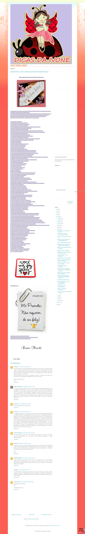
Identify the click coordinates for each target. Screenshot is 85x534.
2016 (57, 212)
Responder (16, 382)
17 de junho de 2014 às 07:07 (24, 366)
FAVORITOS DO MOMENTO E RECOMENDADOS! (63, 240)
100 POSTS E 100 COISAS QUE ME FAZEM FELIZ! (64, 253)
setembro (59, 223)
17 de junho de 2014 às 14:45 (24, 403)
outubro (59, 221)
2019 (57, 209)
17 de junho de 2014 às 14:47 (24, 411)
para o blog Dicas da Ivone (54, 525)
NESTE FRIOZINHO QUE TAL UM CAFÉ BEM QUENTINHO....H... (63, 282)
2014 (57, 216)
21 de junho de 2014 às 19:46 (27, 481)
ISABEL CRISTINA (18, 386)
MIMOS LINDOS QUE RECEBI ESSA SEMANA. (63, 273)
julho (58, 227)
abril (58, 296)
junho (58, 229)
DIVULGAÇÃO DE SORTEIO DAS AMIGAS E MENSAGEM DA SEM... (64, 269)
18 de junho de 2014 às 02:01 (29, 432)
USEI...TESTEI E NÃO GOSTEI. (64, 242)
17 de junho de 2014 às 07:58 (28, 386)
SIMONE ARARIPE (18, 458)
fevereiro (59, 300)
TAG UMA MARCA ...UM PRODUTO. (62, 256)
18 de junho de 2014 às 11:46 (24, 443)
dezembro (59, 218)
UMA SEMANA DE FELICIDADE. (64, 258)
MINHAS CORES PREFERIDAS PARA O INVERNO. (64, 260)
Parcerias (18, 65)
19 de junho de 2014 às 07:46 (28, 458)
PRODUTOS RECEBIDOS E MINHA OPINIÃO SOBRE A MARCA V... (63, 277)
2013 (57, 304)
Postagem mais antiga (46, 514)
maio (58, 295)
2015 (57, 214)
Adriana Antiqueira (18, 432)
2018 (57, 211)
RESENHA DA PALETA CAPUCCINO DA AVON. (62, 234)
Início (13, 65)
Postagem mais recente (16, 514)
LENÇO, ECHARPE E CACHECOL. (61, 289)
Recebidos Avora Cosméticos (63, 250)
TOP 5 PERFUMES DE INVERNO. (62, 266)
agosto (58, 225)
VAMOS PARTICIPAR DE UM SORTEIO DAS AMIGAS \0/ (63, 245)
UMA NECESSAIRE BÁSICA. (63, 279)
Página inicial (31, 514)
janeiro (58, 302)
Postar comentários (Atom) (33, 519)
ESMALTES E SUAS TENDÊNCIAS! (61, 286)
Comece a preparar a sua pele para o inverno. (63, 263)
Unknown (16, 366)
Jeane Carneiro (17, 481)
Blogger (48, 531)
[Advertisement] (64, 78)
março (58, 298)
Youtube (24, 65)
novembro (59, 220)
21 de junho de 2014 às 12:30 (24, 469)
